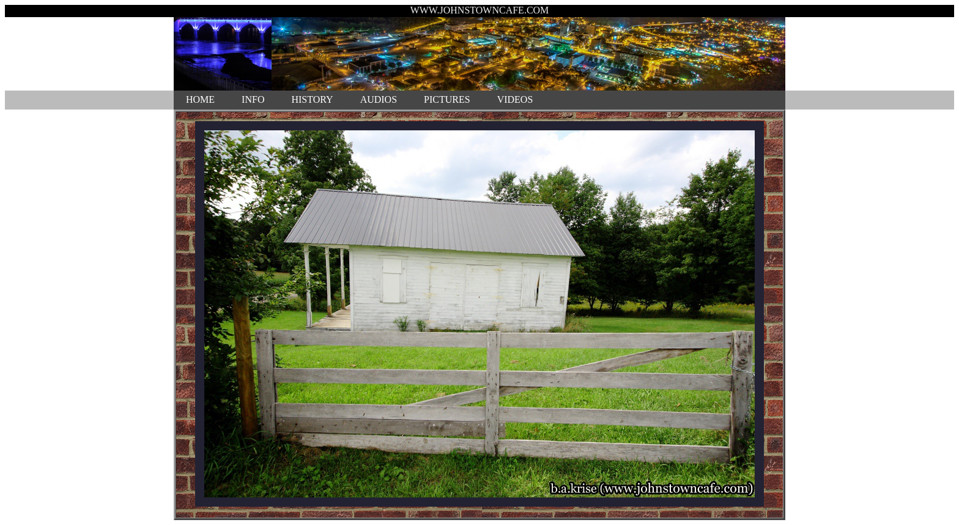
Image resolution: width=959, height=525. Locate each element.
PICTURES (447, 99)
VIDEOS (515, 99)
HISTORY (312, 99)
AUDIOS (378, 99)
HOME (200, 99)
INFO (253, 99)
